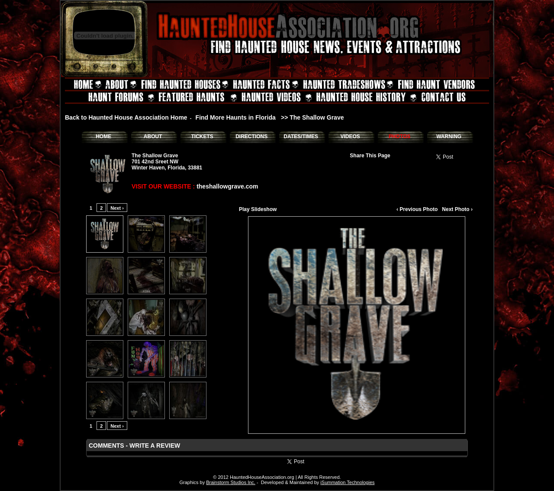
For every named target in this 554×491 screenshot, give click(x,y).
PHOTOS (399, 136)
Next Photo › (457, 209)
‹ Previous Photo (417, 209)
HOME (103, 136)
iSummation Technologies (347, 482)
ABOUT (153, 136)
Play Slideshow (258, 209)
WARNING (448, 136)
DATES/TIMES (300, 136)
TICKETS (202, 136)
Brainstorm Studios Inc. (230, 482)
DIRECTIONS (251, 136)
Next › (117, 208)
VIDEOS (350, 136)
